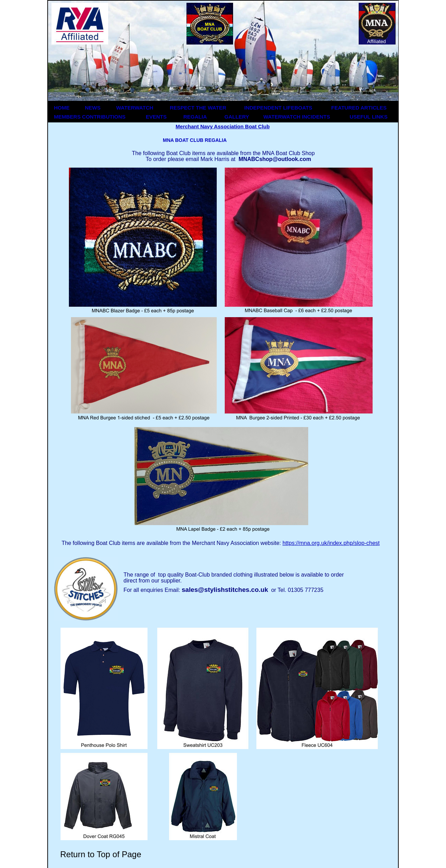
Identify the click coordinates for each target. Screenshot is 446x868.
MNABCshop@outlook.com (275, 159)
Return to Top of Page (100, 854)
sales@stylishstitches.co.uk (225, 589)
